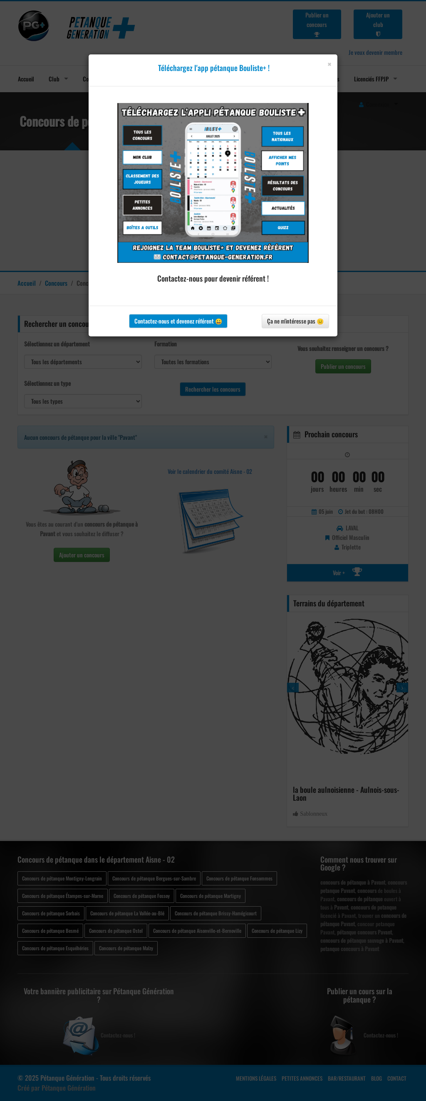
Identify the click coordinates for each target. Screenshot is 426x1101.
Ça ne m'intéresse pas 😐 (295, 320)
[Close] (329, 64)
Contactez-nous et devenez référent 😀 (178, 320)
